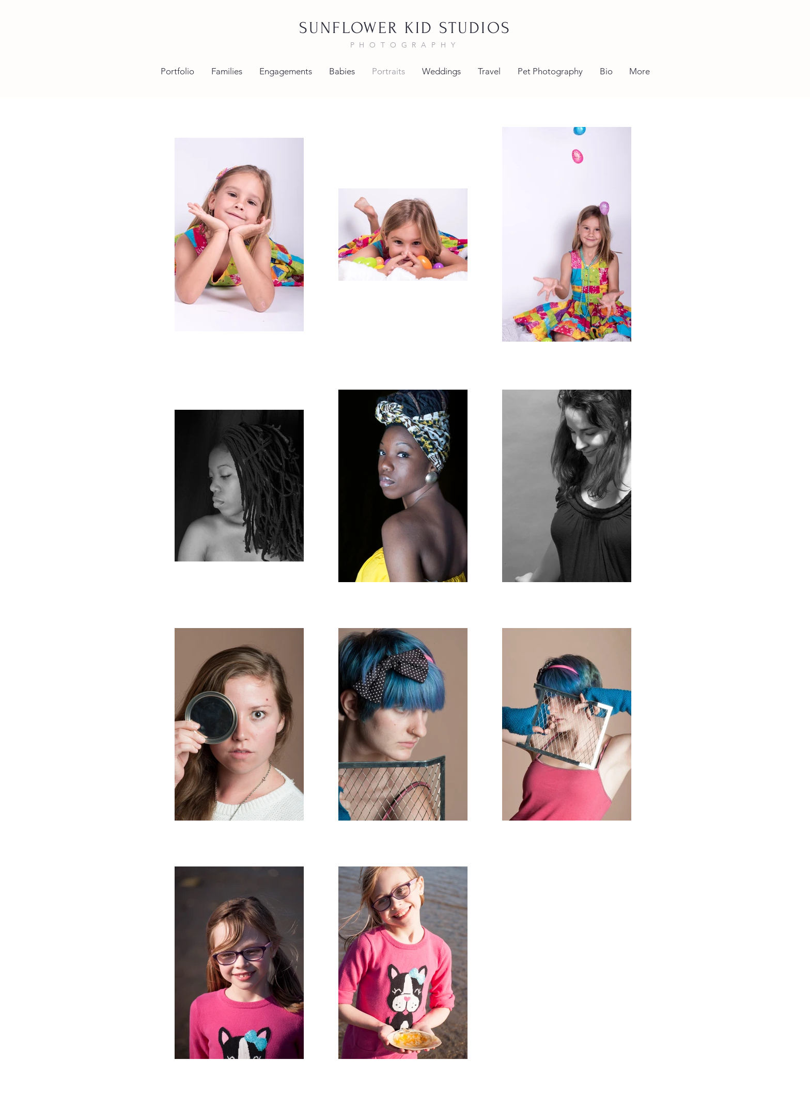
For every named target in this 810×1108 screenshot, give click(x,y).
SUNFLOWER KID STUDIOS (405, 28)
